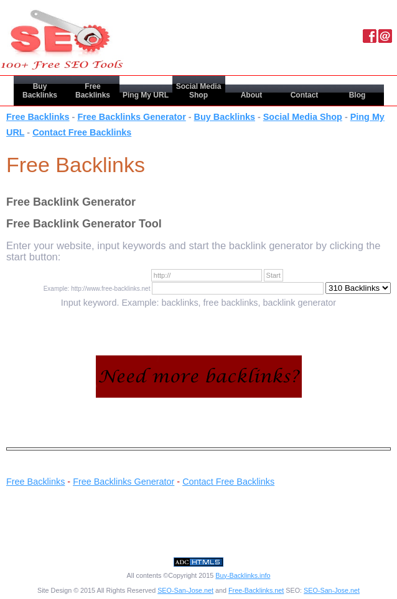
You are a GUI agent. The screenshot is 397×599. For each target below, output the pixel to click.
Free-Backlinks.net (256, 590)
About (252, 95)
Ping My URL (146, 95)
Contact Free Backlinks (81, 132)
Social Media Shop (199, 90)
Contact (305, 95)
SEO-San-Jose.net (185, 590)
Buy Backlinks (39, 90)
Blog (357, 95)
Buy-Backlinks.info (242, 575)
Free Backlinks (92, 90)
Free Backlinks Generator (131, 117)
